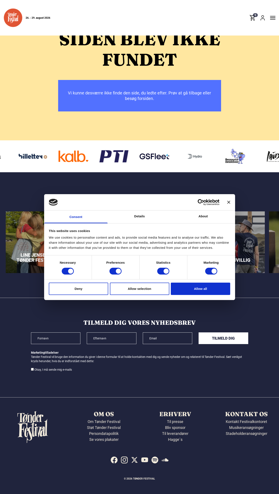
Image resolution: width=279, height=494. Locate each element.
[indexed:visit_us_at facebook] (114, 460)
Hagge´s (175, 439)
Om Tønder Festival (104, 421)
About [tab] (203, 216)
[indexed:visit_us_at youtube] (144, 460)
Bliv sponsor (175, 427)
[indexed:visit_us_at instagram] (124, 460)
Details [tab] (139, 216)
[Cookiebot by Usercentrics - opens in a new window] (200, 202)
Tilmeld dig (223, 338)
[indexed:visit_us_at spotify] (154, 460)
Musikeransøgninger (246, 427)
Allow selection (139, 288)
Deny (78, 288)
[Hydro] (204, 156)
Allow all (200, 288)
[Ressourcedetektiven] (244, 156)
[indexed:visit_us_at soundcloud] (165, 460)
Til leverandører (175, 433)
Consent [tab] (75, 217)
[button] (13, 18)
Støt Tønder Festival (104, 427)
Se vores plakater (104, 439)
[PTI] (123, 156)
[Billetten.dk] (42, 156)
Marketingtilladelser (45, 352)
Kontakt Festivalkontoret (246, 421)
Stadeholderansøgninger (246, 433)
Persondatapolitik (104, 433)
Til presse (175, 421)
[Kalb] (82, 156)
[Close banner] (228, 202)
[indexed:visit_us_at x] (134, 460)
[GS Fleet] (163, 156)
